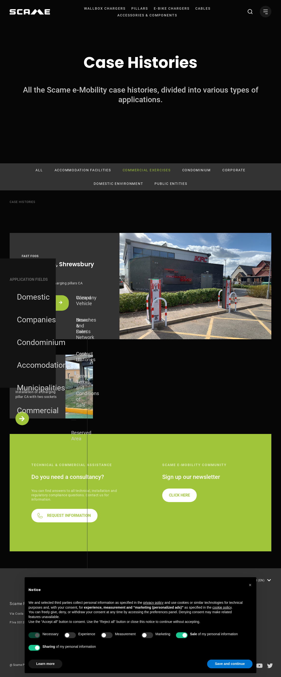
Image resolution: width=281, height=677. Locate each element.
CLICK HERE (179, 495)
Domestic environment (118, 184)
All (39, 170)
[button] (250, 585)
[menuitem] (105, 8)
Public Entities (171, 184)
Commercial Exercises (147, 170)
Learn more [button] (45, 664)
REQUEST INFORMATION (69, 515)
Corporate (234, 170)
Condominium (196, 170)
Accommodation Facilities (83, 170)
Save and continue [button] (230, 664)
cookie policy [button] (222, 607)
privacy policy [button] (153, 603)
